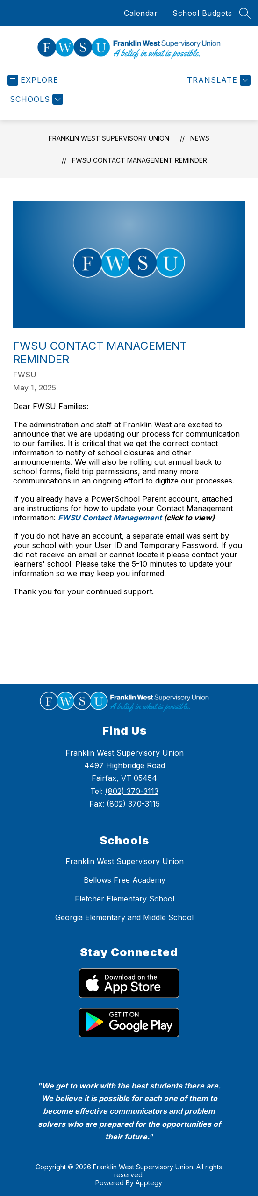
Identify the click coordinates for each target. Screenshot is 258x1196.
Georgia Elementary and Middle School (124, 917)
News (199, 138)
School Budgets (202, 13)
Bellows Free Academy (124, 880)
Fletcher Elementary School (124, 898)
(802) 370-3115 (133, 803)
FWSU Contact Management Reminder (139, 160)
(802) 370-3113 (131, 791)
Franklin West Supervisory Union (109, 138)
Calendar (141, 13)
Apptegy (149, 1183)
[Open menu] (32, 80)
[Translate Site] (218, 80)
